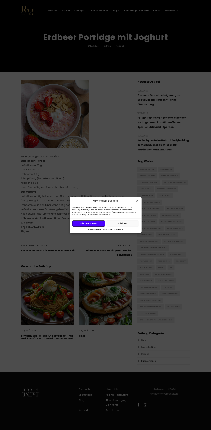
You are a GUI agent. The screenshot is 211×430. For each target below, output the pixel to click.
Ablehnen (122, 223)
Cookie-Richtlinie (94, 229)
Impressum (119, 229)
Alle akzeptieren (88, 223)
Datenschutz (108, 229)
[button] (137, 201)
